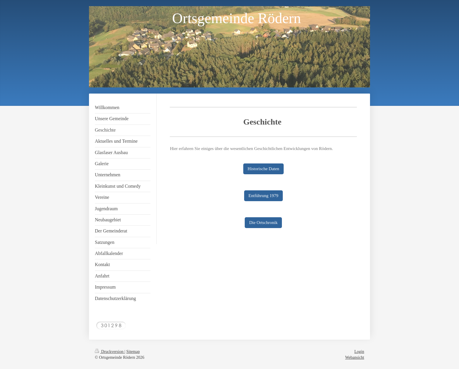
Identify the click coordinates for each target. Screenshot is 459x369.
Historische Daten (263, 168)
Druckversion (109, 351)
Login (359, 351)
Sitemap (133, 351)
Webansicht (354, 357)
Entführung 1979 (263, 195)
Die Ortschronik (263, 222)
